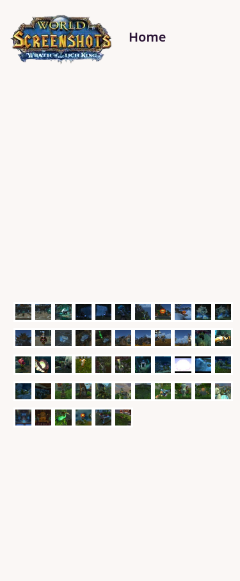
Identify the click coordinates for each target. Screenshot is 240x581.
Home (147, 36)
